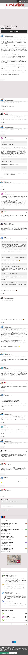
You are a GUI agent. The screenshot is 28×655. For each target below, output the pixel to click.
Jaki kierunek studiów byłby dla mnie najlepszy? (9, 523)
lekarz (12, 196)
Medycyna (2, 102)
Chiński (23, 359)
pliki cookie (12, 648)
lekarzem (8, 216)
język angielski (5, 340)
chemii (22, 49)
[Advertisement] (14, 16)
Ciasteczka (19, 644)
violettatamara (5, 549)
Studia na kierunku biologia (15, 49)
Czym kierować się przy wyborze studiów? (18, 27)
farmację (14, 174)
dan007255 (7, 593)
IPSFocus (12, 644)
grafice (9, 147)
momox (4, 531)
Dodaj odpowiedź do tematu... (7, 506)
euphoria (7, 576)
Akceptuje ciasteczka (5, 653)
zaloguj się (4, 501)
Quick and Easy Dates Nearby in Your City (10, 575)
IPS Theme (8, 644)
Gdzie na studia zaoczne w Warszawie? (7, 542)
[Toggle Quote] (2, 167)
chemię (21, 173)
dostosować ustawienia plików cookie (10, 649)
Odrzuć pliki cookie (13, 653)
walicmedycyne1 (5, 537)
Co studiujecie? (6, 616)
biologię (18, 173)
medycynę (17, 48)
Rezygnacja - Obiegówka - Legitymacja (7, 536)
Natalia (5, 617)
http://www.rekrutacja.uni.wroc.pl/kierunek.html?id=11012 (10, 401)
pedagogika (18, 58)
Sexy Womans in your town (8, 592)
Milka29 (4, 543)
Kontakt (16, 644)
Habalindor (4, 27)
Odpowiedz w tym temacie (14, 31)
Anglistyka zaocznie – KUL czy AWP (7, 548)
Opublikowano (8, 36)
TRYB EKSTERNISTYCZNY (8, 619)
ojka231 (4, 524)
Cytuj (3, 109)
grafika (6, 197)
